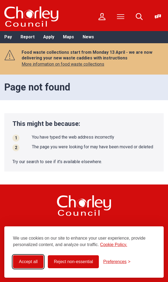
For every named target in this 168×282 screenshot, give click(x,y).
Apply (48, 36)
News (88, 36)
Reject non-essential (73, 261)
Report (28, 36)
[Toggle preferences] (116, 261)
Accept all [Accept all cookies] (28, 261)
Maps (68, 36)
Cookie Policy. (113, 244)
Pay (8, 36)
